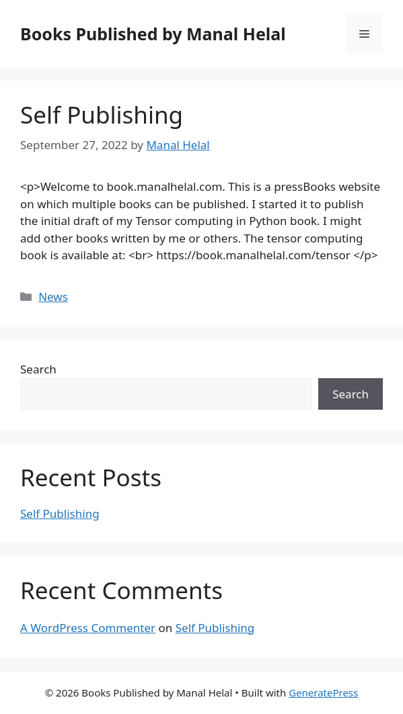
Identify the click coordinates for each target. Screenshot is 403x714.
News (53, 296)
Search (38, 369)
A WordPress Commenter (87, 627)
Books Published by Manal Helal (153, 33)
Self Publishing (101, 114)
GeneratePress (323, 692)
